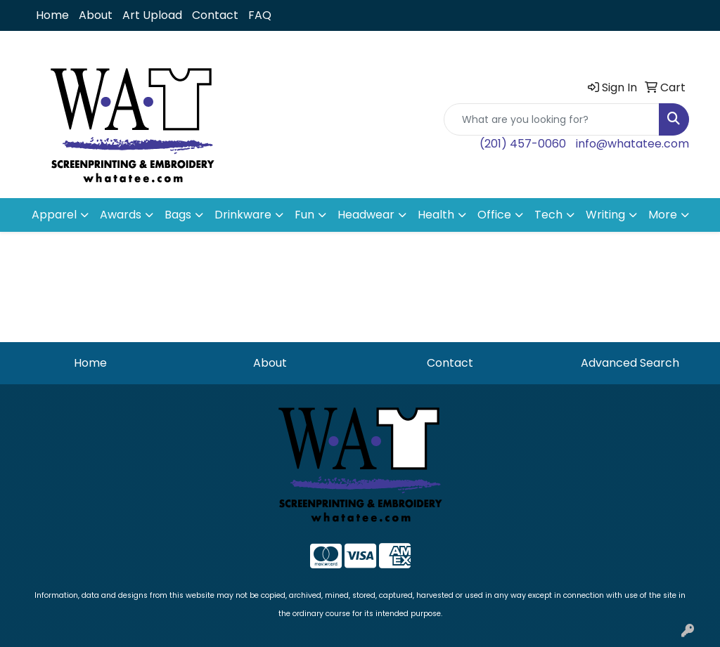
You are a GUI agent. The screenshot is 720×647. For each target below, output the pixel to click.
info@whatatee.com (632, 144)
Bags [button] (178, 215)
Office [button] (494, 215)
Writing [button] (605, 215)
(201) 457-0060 (523, 144)
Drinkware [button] (242, 215)
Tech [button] (548, 215)
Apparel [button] (54, 215)
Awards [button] (120, 215)
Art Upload (152, 15)
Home (52, 15)
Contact (215, 15)
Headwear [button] (366, 215)
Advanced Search (630, 363)
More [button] (662, 215)
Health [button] (436, 215)
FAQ (259, 15)
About (95, 15)
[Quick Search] (552, 119)
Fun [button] (304, 215)
